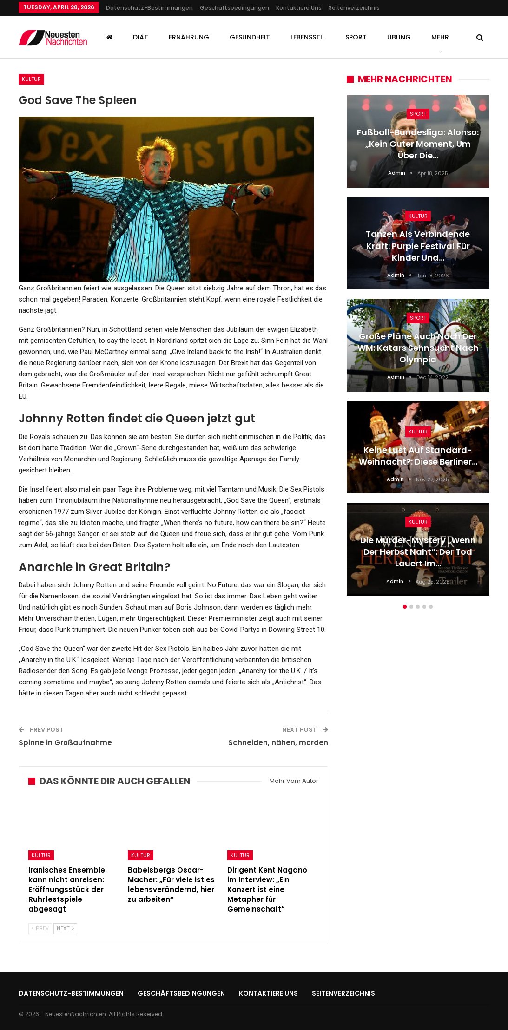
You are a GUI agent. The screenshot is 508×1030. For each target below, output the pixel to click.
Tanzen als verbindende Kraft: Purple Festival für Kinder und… (418, 245)
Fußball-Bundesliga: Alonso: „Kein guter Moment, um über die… (418, 143)
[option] (418, 350)
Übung (399, 37)
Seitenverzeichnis (354, 8)
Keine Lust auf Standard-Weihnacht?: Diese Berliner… (418, 455)
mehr (440, 37)
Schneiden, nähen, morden (278, 743)
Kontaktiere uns (299, 8)
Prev (40, 928)
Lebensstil (307, 37)
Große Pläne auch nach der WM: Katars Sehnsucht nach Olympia (418, 347)
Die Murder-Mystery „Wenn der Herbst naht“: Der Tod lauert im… (418, 551)
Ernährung (189, 37)
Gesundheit (250, 37)
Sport (356, 37)
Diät (140, 37)
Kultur (31, 79)
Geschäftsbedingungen (234, 8)
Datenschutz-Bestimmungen (149, 8)
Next (65, 928)
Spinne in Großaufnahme (65, 743)
